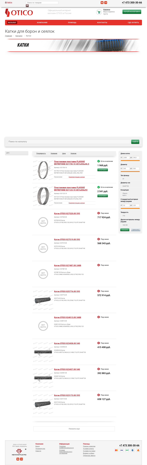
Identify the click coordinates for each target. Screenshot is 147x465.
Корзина (106, 9)
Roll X (124, 195)
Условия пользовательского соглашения (65, 451)
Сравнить (103, 174)
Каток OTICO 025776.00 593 (67, 291)
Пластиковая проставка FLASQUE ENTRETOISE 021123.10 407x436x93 (70, 188)
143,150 (125, 225)
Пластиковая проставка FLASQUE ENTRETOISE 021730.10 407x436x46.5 (71, 162)
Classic (125, 193)
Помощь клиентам (89, 446)
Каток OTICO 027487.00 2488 (67, 265)
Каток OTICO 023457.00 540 (67, 369)
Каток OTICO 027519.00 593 (67, 239)
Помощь (72, 23)
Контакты (102, 23)
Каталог (12, 23)
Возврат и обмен (88, 453)
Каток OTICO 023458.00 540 (67, 343)
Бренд (38, 446)
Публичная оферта (89, 455)
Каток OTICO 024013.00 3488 (67, 317)
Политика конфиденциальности (66, 447)
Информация (64, 444)
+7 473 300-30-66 (132, 2)
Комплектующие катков (77, 177)
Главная (8, 36)
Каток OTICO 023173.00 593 (67, 395)
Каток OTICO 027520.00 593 (67, 213)
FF (123, 179)
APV (7, 153)
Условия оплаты (88, 448)
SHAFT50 (126, 186)
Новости (38, 451)
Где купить (133, 23)
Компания (42, 23)
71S (124, 216)
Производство (40, 448)
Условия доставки (89, 451)
